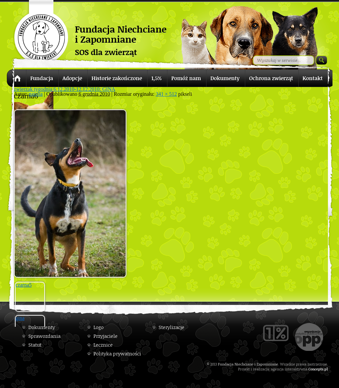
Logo (98, 327)
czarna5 (24, 285)
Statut (34, 344)
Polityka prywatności (117, 353)
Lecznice (103, 344)
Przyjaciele (105, 336)
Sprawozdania (44, 336)
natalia (36, 94)
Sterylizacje (171, 327)
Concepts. (316, 368)
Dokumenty (41, 327)
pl (326, 368)
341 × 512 (166, 94)
